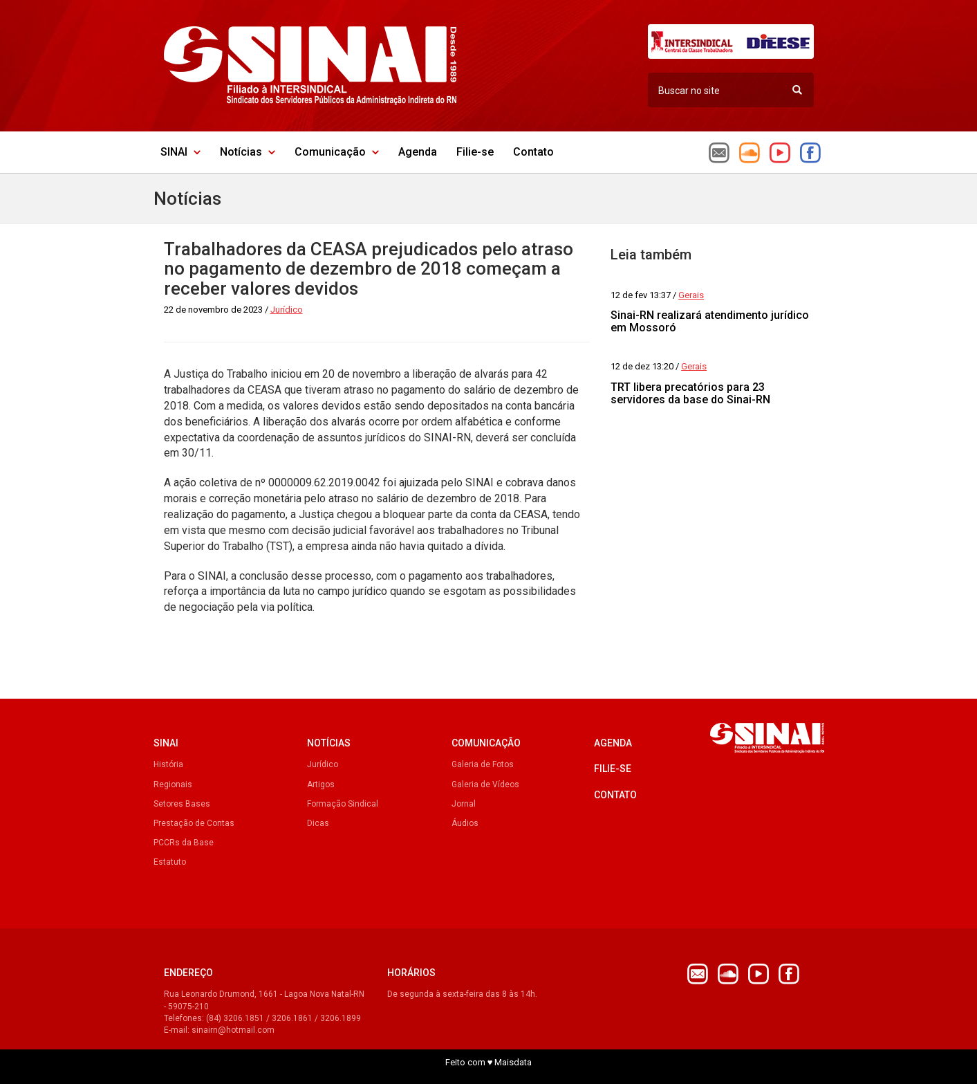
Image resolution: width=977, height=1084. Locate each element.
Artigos (321, 784)
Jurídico (322, 764)
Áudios (465, 823)
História (168, 764)
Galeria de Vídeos (485, 784)
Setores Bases (181, 804)
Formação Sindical (342, 804)
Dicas (318, 823)
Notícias (247, 151)
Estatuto (169, 862)
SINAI (180, 151)
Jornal (464, 804)
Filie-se (475, 151)
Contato (533, 151)
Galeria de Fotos (483, 764)
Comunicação (337, 151)
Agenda (417, 151)
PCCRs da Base (183, 842)
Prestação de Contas (193, 823)
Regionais (172, 784)
